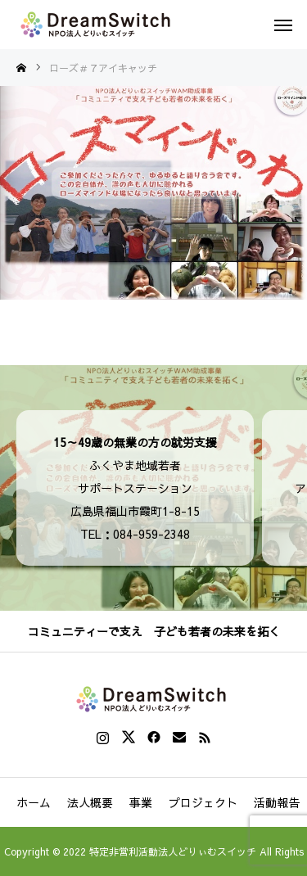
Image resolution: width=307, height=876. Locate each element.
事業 (140, 802)
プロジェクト (203, 802)
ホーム (33, 802)
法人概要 (90, 802)
